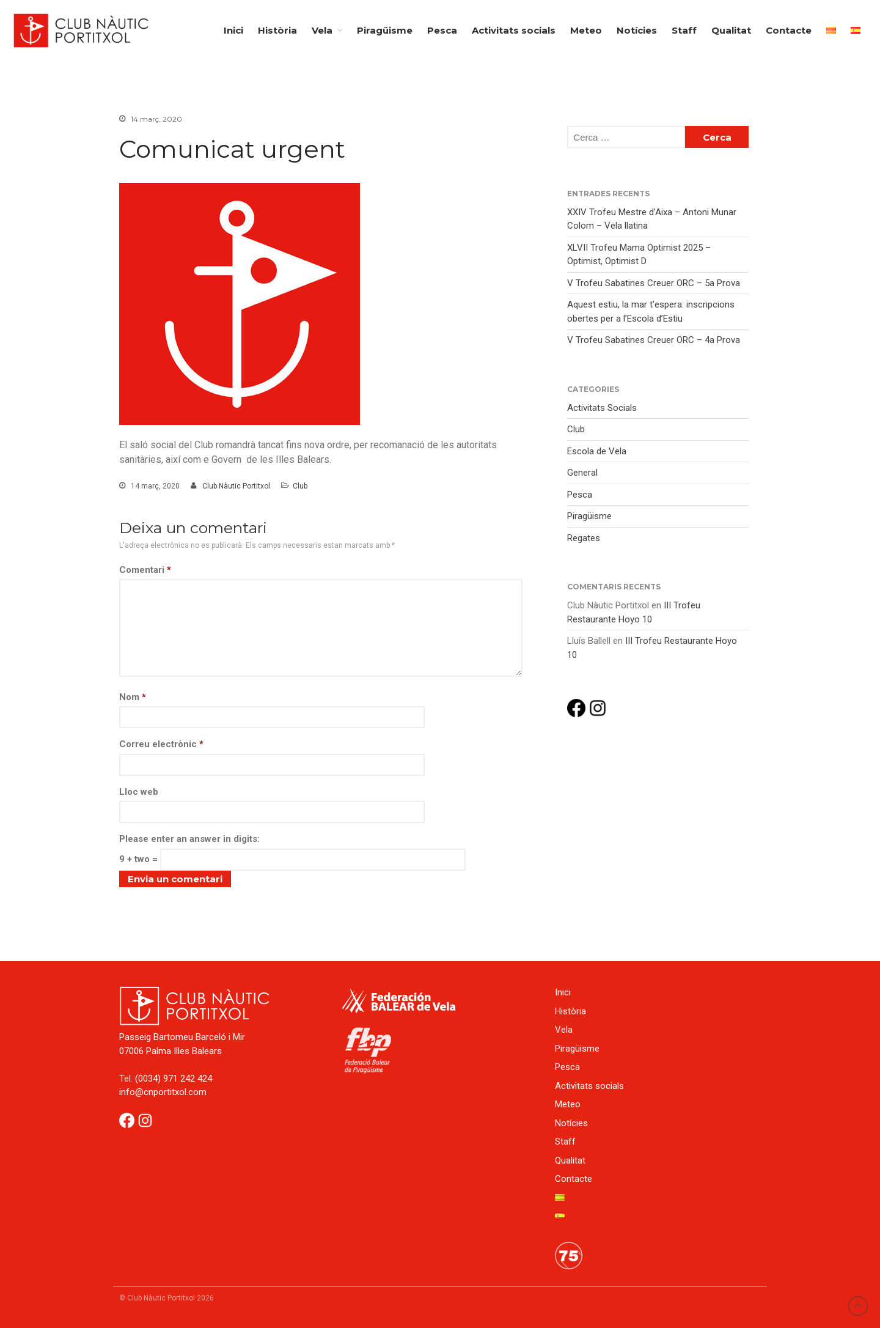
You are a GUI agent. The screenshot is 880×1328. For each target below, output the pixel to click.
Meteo (586, 30)
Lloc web (138, 791)
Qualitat (731, 30)
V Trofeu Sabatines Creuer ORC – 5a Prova (653, 283)
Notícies (637, 30)
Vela (322, 30)
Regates (583, 538)
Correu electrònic (161, 744)
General (582, 472)
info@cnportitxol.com (163, 1091)
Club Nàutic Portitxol (236, 486)
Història (277, 30)
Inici (233, 30)
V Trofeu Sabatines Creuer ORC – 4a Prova (653, 339)
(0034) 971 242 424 (173, 1078)
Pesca (442, 30)
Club (300, 486)
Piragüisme (385, 30)
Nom (132, 697)
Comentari (145, 569)
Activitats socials (514, 30)
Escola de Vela (596, 451)
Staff (684, 30)
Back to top (858, 1306)
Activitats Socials (602, 407)
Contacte (789, 30)
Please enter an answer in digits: (189, 838)
